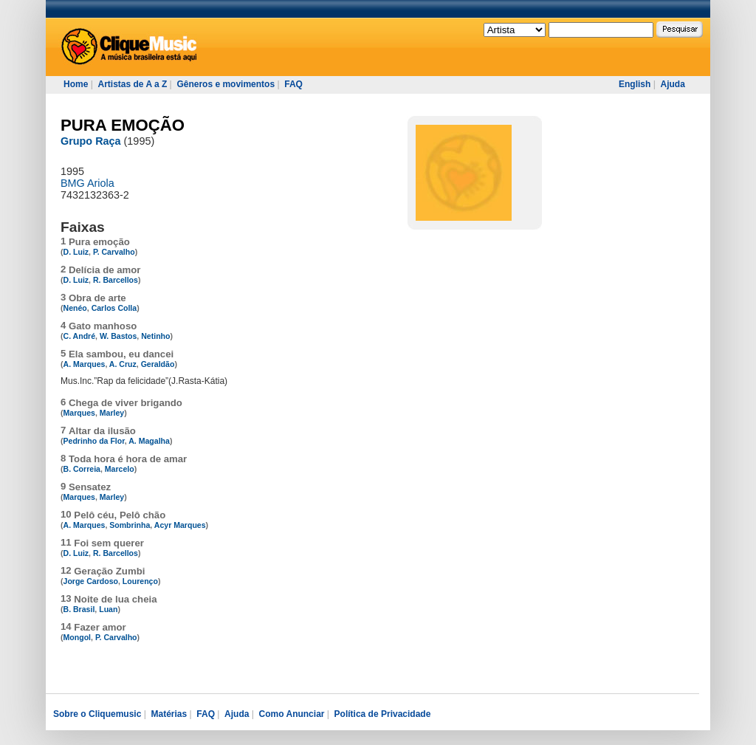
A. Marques (84, 364)
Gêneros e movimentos (225, 84)
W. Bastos (118, 336)
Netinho (155, 336)
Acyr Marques (180, 525)
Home (75, 84)
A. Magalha (149, 440)
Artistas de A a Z (132, 84)
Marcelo (119, 468)
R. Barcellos (115, 279)
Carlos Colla (114, 307)
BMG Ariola (87, 183)
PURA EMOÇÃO (123, 125)
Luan (108, 609)
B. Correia (81, 468)
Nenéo (75, 307)
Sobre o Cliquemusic (97, 714)
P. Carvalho (114, 251)
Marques (79, 412)
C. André (79, 336)
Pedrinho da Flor (94, 440)
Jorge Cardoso (90, 581)
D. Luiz (76, 251)
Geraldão (158, 364)
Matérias (169, 714)
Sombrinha (129, 525)
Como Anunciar (292, 714)
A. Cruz (123, 364)
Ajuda (672, 84)
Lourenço (140, 581)
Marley (112, 412)
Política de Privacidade (382, 714)
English (634, 84)
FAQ (293, 84)
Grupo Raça (91, 141)
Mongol (77, 637)
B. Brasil (79, 609)
